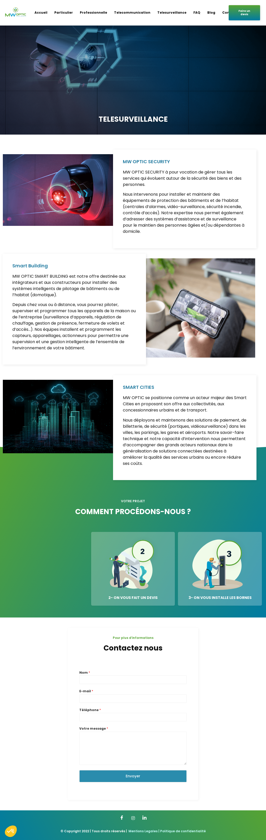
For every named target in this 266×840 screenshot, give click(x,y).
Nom (84, 673)
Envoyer (133, 776)
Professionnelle (93, 12)
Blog (211, 12)
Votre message (93, 729)
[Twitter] (133, 818)
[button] (11, 831)
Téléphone (90, 710)
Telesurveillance (171, 12)
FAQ (196, 12)
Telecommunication (132, 12)
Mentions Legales (143, 831)
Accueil (41, 12)
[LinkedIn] (144, 818)
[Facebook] (122, 818)
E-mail (86, 691)
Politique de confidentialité (183, 831)
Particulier (63, 12)
